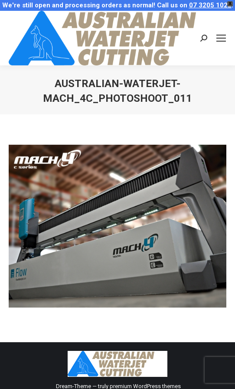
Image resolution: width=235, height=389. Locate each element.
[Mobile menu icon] (221, 38)
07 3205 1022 (210, 5)
